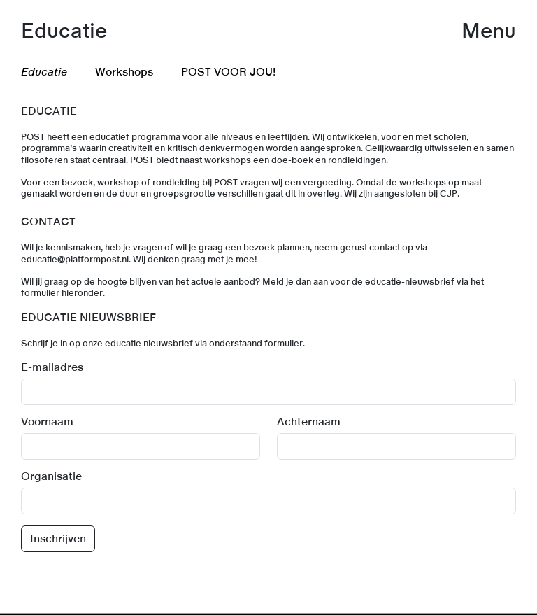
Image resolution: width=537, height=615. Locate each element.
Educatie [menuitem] (44, 72)
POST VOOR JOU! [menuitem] (228, 72)
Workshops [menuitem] (124, 72)
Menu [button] (488, 31)
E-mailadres (52, 367)
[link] (268, 613)
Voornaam (47, 421)
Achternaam (309, 421)
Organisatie (51, 476)
